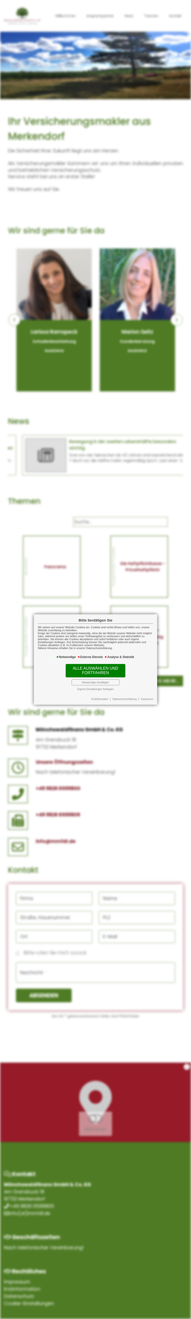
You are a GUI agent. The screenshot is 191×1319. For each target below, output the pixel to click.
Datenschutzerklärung (124, 699)
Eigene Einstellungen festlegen (95, 689)
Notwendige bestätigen (95, 682)
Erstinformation (100, 699)
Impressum (147, 699)
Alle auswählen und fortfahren (95, 670)
